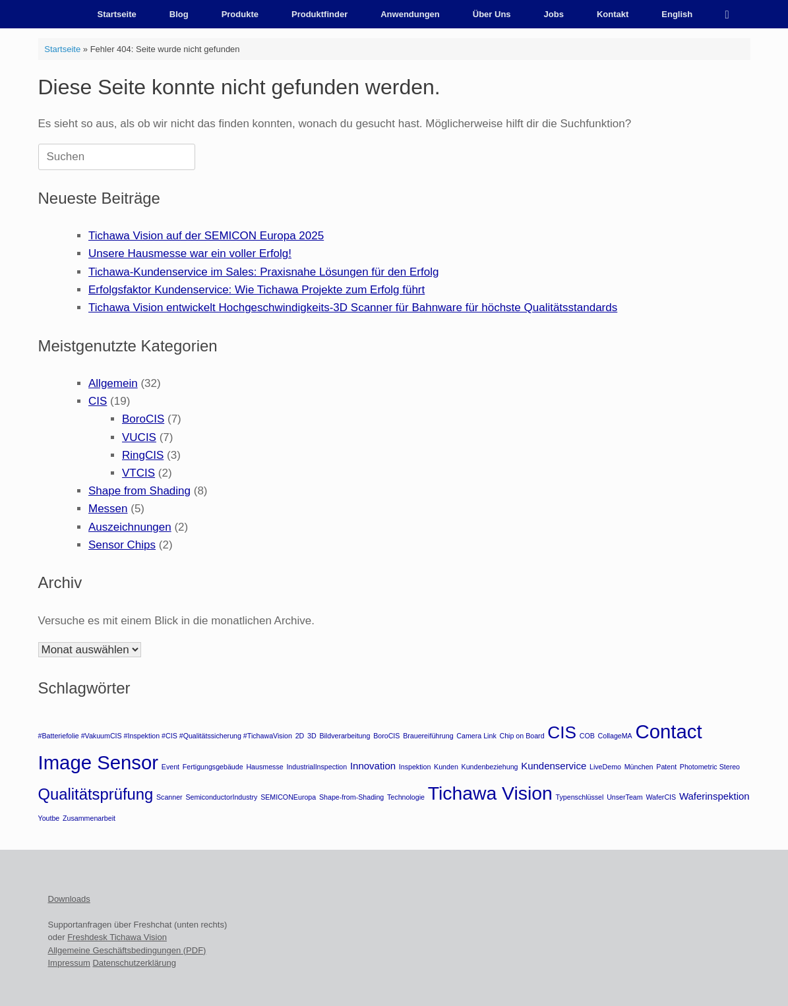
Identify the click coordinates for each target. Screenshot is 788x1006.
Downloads (69, 899)
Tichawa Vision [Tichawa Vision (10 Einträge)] (490, 793)
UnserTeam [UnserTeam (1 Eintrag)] (624, 797)
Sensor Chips (122, 545)
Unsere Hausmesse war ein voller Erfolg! (189, 253)
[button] (731, 14)
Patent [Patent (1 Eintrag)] (666, 767)
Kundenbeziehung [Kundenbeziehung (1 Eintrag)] (490, 767)
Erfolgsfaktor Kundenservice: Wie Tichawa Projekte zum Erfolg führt (256, 289)
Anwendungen (410, 14)
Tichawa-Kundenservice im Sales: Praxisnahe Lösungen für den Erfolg (263, 272)
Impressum (69, 963)
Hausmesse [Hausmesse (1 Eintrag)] (264, 767)
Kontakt (612, 14)
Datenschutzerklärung (133, 963)
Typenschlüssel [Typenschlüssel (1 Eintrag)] (580, 797)
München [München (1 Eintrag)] (638, 767)
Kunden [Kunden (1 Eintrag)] (446, 767)
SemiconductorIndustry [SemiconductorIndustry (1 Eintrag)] (221, 797)
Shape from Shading (139, 491)
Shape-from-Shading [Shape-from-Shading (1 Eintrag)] (351, 797)
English (676, 14)
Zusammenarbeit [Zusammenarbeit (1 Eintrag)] (89, 818)
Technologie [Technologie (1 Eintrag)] (406, 797)
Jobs (554, 14)
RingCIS (143, 455)
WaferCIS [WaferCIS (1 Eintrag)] (661, 797)
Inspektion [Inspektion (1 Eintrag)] (415, 767)
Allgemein (113, 383)
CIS (97, 401)
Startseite (117, 14)
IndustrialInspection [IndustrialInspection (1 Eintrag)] (316, 767)
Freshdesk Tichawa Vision (117, 937)
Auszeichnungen (129, 527)
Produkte (240, 14)
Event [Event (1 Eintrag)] (170, 767)
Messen (108, 508)
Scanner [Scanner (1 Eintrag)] (169, 797)
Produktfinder (319, 14)
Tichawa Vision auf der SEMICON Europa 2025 (206, 235)
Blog (179, 14)
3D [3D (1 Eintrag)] (312, 736)
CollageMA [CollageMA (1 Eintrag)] (615, 736)
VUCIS (139, 437)
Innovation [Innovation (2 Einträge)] (373, 765)
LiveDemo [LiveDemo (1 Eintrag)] (605, 767)
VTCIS (138, 473)
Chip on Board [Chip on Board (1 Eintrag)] (521, 736)
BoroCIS (143, 419)
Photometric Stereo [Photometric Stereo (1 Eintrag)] (710, 767)
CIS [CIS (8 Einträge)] (561, 732)
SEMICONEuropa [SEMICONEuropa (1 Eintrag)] (288, 797)
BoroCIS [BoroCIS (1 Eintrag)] (386, 736)
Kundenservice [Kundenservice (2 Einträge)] (553, 765)
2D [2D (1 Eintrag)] (300, 736)
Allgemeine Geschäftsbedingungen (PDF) (127, 950)
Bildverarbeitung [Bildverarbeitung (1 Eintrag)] (344, 736)
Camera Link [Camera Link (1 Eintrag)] (476, 736)
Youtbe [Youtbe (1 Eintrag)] (49, 818)
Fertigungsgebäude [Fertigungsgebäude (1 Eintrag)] (213, 767)
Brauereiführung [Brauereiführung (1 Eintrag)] (428, 736)
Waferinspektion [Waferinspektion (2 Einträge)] (714, 796)
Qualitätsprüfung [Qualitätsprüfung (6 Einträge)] (96, 794)
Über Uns (492, 14)
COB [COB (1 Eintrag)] (587, 736)
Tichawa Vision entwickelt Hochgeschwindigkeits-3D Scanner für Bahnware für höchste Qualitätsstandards (352, 307)
